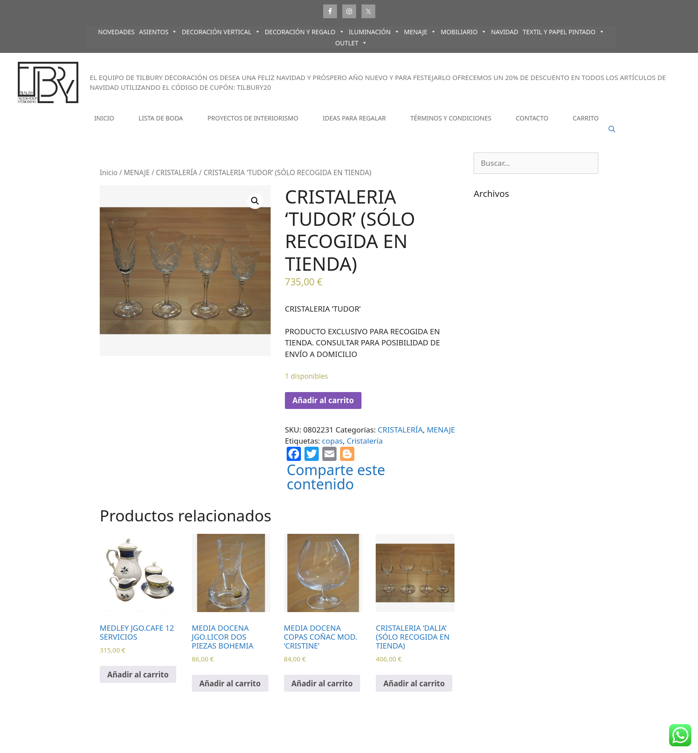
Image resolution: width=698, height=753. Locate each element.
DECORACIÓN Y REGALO (305, 32)
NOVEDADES (116, 32)
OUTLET (351, 43)
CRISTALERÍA (176, 172)
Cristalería (365, 441)
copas (332, 441)
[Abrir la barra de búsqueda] (612, 129)
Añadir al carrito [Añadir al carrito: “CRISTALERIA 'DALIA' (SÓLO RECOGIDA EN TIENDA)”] (414, 683)
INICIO (104, 118)
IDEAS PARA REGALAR (354, 118)
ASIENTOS (158, 32)
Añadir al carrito (323, 400)
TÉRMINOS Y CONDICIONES (450, 118)
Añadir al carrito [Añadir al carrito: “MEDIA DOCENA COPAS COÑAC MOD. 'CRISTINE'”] (322, 683)
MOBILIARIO (464, 32)
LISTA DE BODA (160, 118)
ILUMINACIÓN (374, 32)
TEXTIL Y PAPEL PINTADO (564, 32)
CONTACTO (532, 118)
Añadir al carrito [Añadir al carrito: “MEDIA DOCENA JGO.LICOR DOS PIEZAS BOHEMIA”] (230, 683)
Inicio (109, 172)
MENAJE (420, 32)
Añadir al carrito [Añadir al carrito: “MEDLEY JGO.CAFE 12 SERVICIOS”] (138, 674)
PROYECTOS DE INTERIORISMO (252, 118)
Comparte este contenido (336, 477)
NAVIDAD (504, 32)
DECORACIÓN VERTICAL (221, 32)
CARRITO (586, 118)
